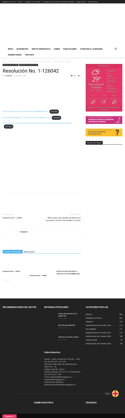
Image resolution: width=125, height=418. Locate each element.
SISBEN (57, 49)
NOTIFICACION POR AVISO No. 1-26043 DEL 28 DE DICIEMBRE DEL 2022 (27, 118)
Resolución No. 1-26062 (38, 275)
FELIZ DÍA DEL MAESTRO (66, 325)
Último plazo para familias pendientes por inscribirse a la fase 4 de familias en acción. (63, 219)
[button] (116, 49)
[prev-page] (4, 280)
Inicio (10, 49)
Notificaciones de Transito (18, 61)
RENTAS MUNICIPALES (41, 49)
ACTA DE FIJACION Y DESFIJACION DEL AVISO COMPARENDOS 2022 (25, 111)
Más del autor (29, 252)
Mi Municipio (22, 49)
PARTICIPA (29, 55)
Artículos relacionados (12, 252)
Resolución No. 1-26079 (11, 271)
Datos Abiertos (93, 2)
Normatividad (14, 55)
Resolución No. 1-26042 (12, 218)
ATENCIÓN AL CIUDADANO (91, 49)
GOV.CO (20, 2)
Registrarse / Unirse (9, 2)
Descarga (54, 111)
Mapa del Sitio (81, 2)
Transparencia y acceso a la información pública (58, 2)
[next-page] (8, 280)
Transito (9, 76)
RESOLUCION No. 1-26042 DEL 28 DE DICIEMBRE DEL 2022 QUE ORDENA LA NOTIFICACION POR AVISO (37, 123)
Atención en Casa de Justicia (68, 337)
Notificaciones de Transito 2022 (40, 61)
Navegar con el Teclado (33, 2)
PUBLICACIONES (70, 49)
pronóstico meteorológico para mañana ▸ (104, 108)
